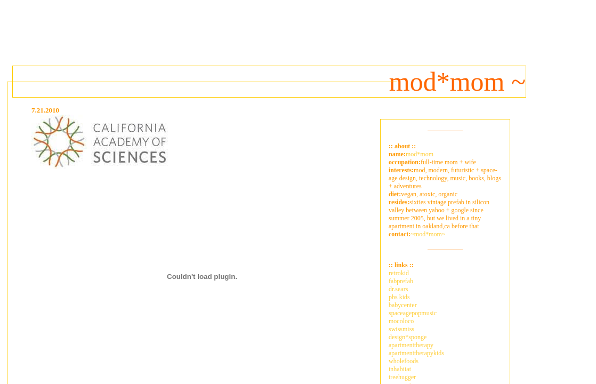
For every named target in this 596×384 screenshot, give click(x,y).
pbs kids (399, 297)
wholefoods (403, 361)
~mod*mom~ (427, 234)
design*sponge (407, 337)
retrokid (399, 273)
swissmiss (401, 329)
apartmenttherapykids (416, 353)
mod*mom (419, 154)
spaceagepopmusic (413, 313)
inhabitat (400, 369)
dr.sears (398, 289)
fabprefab (401, 281)
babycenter (403, 305)
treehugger (402, 377)
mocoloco (401, 321)
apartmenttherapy (411, 345)
